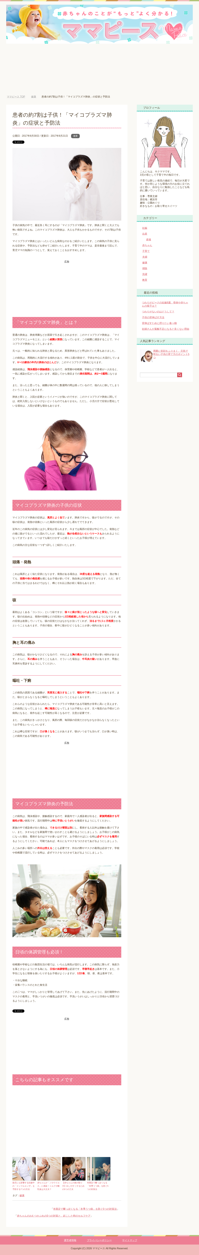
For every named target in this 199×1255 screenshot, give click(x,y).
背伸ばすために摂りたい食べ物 (159, 323)
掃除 (144, 268)
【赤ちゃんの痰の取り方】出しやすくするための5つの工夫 (73, 1186)
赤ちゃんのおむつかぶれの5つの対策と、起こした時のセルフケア (53, 1215)
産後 (148, 239)
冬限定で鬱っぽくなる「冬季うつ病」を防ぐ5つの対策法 (97, 1186)
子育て (146, 251)
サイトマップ (129, 1240)
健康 (75, 136)
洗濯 (144, 274)
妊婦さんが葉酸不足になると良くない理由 (165, 329)
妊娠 (144, 228)
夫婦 (144, 257)
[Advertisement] (99, 72)
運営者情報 (70, 1240)
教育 (144, 280)
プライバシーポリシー (99, 1240)
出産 (144, 233)
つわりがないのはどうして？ (158, 311)
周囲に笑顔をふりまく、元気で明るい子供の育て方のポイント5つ (171, 354)
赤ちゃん (147, 245)
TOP (16, 96)
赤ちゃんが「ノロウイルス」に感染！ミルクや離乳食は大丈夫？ (48, 1186)
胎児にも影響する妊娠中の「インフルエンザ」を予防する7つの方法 (23, 1186)
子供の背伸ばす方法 (153, 317)
